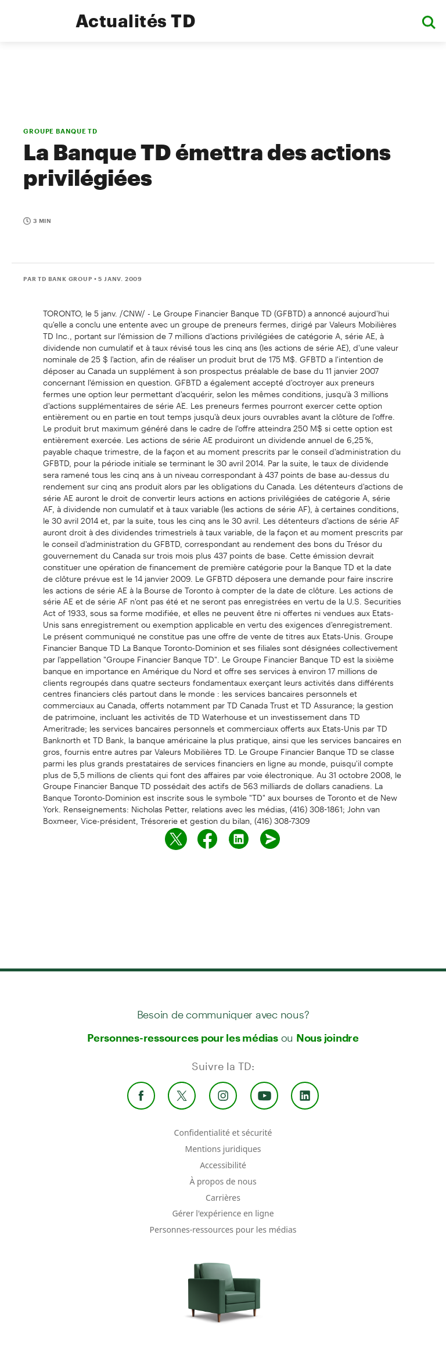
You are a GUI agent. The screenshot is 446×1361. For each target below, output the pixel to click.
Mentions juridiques (223, 1148)
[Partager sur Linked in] (238, 839)
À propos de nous (222, 1181)
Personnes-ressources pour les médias (182, 1037)
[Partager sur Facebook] (207, 839)
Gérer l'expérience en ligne (223, 1213)
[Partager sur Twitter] (176, 839)
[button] (428, 21)
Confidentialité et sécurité (223, 1132)
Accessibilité (223, 1165)
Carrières (223, 1197)
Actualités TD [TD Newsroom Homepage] (135, 20)
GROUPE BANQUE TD (60, 131)
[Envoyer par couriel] (270, 839)
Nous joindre (327, 1037)
